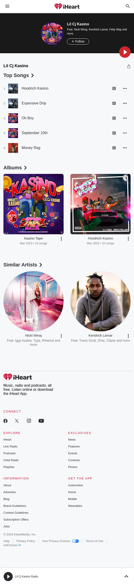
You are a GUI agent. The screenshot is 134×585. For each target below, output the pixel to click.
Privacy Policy (26, 541)
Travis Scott (87, 340)
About (7, 485)
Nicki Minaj (80, 29)
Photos (72, 467)
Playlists (8, 467)
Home (72, 492)
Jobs (6, 526)
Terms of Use (94, 541)
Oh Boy (28, 118)
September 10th (35, 133)
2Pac (101, 340)
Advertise (9, 492)
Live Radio (10, 446)
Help (6, 541)
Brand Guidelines (14, 506)
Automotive (75, 485)
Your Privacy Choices (60, 541)
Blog (6, 499)
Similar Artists (23, 265)
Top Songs (19, 75)
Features (74, 446)
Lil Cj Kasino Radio (26, 576)
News (72, 439)
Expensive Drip (34, 103)
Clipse (111, 340)
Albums (15, 167)
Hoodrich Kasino (35, 88)
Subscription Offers (15, 519)
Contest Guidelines (15, 512)
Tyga (36, 340)
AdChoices (12, 545)
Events (72, 453)
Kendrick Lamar (98, 29)
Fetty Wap (115, 29)
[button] (125, 52)
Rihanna (48, 340)
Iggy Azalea (23, 340)
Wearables (75, 506)
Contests (74, 460)
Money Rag (31, 148)
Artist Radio (11, 460)
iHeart (7, 439)
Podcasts (9, 453)
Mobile (72, 499)
